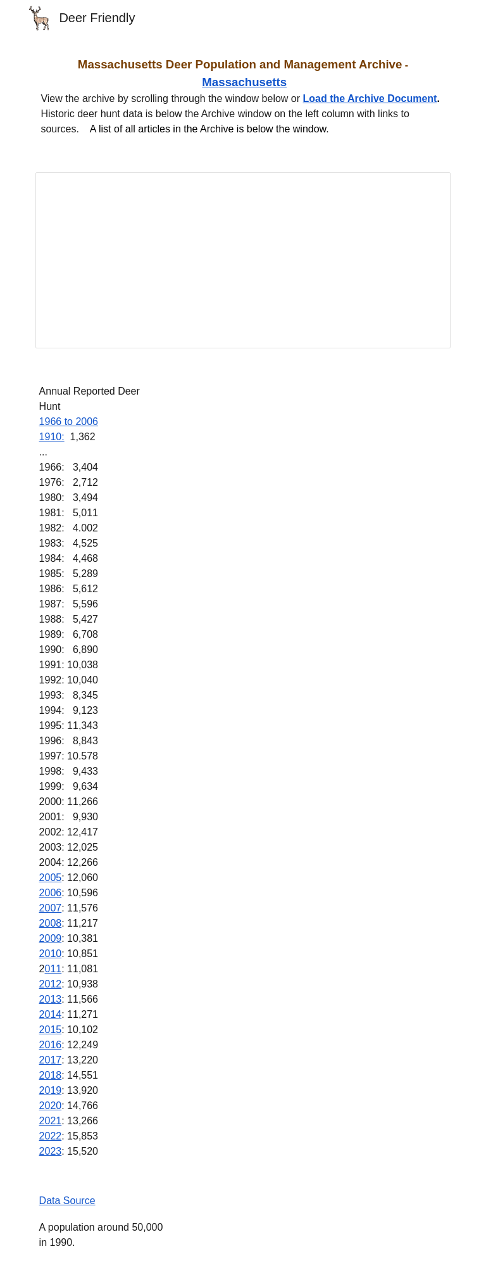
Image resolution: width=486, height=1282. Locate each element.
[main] (242, 96)
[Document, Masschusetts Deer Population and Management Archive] (242, 260)
